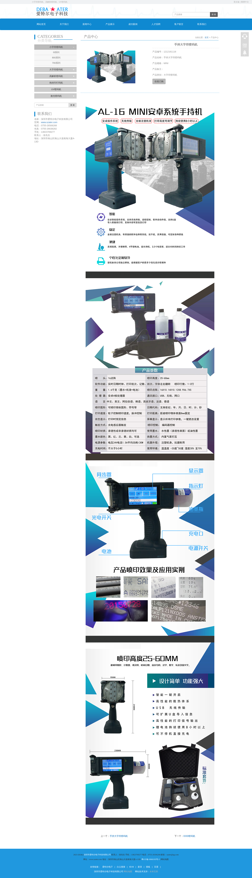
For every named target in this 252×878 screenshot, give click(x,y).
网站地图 (128, 871)
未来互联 (154, 871)
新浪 (140, 867)
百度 (156, 867)
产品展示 (110, 24)
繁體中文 (245, 2)
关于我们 (64, 24)
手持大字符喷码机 (119, 836)
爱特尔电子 (107, 867)
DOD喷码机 (189, 836)
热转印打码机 (56, 82)
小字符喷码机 (56, 47)
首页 (207, 37)
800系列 (56, 57)
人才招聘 (155, 24)
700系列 (56, 63)
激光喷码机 (56, 96)
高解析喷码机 (56, 76)
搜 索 (214, 14)
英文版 (236, 2)
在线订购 (158, 81)
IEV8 (131, 867)
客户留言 (178, 24)
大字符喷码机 (56, 69)
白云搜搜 (121, 867)
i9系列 (56, 52)
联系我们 (201, 24)
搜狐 (148, 867)
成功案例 (132, 24)
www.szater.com (49, 122)
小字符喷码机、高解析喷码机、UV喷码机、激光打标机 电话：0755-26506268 (66, 2)
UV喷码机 (56, 89)
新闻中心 (87, 24)
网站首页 (41, 24)
